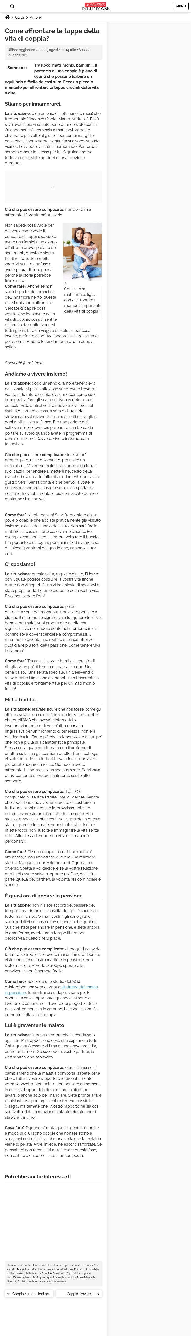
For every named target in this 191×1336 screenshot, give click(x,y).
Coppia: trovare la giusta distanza (81, 1294)
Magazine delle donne (31, 1269)
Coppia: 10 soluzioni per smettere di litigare (31, 1294)
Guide (19, 17)
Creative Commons (54, 1273)
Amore (35, 17)
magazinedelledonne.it (61, 1269)
